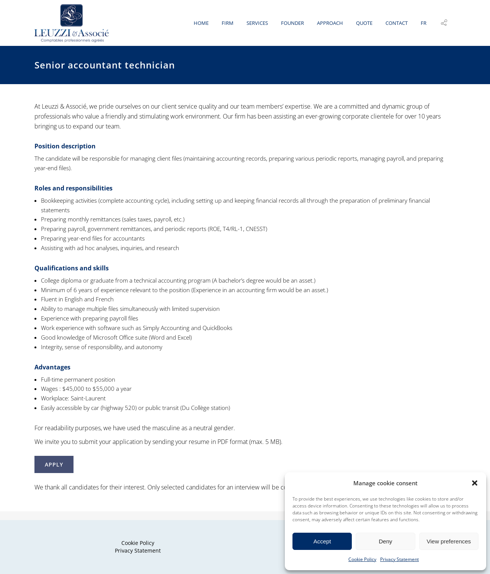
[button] (475, 483)
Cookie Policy (362, 559)
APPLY (54, 473)
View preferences (449, 541)
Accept (322, 541)
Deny (385, 541)
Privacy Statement (399, 559)
